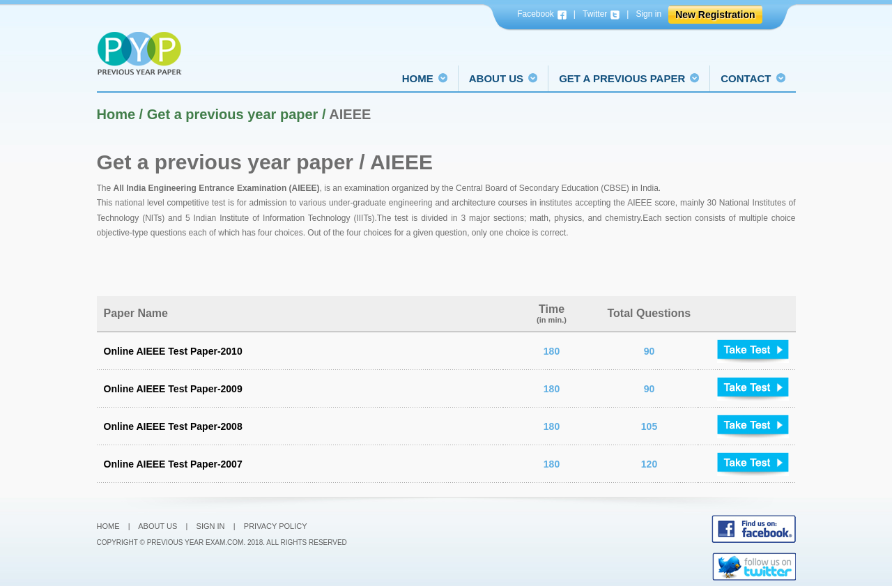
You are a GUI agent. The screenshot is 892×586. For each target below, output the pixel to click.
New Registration (715, 14)
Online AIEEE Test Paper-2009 (173, 388)
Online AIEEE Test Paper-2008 (173, 426)
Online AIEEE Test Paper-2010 (173, 351)
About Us (157, 526)
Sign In (211, 526)
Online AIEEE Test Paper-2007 (173, 464)
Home (108, 526)
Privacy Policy (275, 526)
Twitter (601, 14)
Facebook (542, 14)
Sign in (648, 14)
